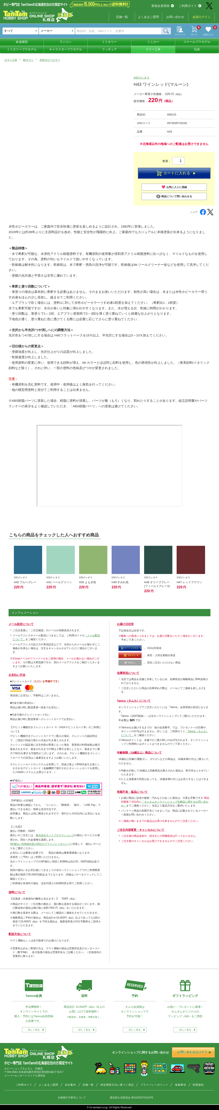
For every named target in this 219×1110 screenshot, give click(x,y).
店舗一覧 (122, 17)
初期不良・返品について (132, 791)
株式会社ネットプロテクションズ (55, 835)
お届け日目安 (125, 624)
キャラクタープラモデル (65, 49)
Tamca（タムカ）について (134, 700)
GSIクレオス (141, 77)
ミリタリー (109, 42)
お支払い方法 (17, 674)
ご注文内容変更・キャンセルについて (140, 829)
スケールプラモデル (196, 42)
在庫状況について (128, 673)
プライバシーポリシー (154, 1084)
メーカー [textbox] (47, 30)
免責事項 (180, 1084)
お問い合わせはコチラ (194, 1052)
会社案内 (70, 1084)
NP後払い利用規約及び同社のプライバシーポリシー (40, 844)
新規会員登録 (162, 5)
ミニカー (153, 42)
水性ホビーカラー (50, 59)
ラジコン (66, 42)
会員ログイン (201, 17)
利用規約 (198, 1084)
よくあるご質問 (148, 17)
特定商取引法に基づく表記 (117, 1084)
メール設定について (21, 624)
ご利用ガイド (190, 5)
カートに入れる (176, 173)
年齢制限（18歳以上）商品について (139, 752)
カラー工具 (153, 49)
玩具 (197, 49)
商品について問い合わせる (174, 196)
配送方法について (20, 934)
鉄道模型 (22, 42)
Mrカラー (28, 59)
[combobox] (57, 31)
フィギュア (109, 49)
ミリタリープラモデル (22, 49)
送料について (17, 892)
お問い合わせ (175, 17)
